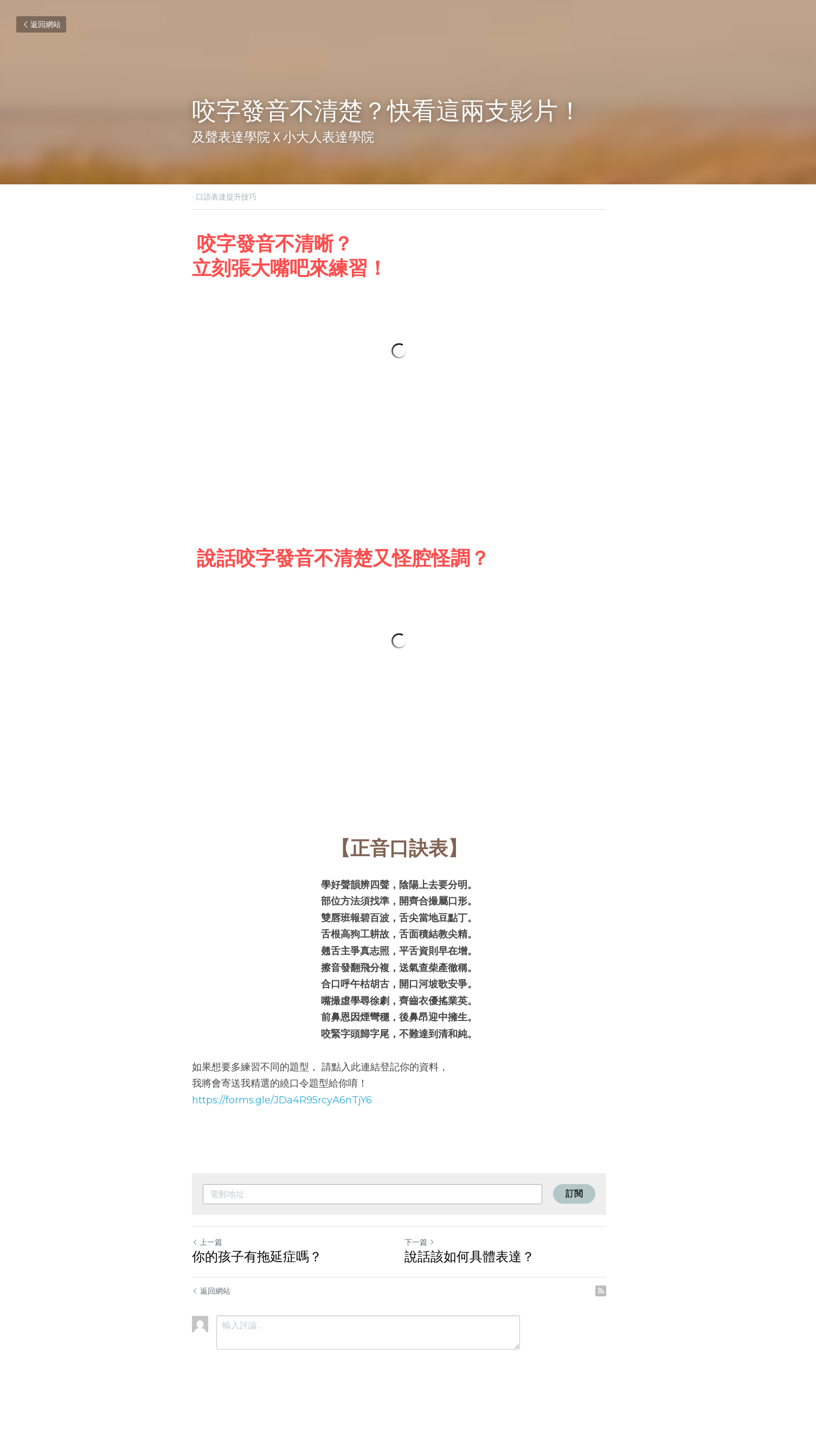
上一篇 (207, 1262)
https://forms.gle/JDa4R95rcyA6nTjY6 (282, 1120)
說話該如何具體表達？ (479, 1276)
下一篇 (429, 1262)
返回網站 (41, 24)
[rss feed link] (618, 1310)
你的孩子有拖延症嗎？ (257, 1276)
